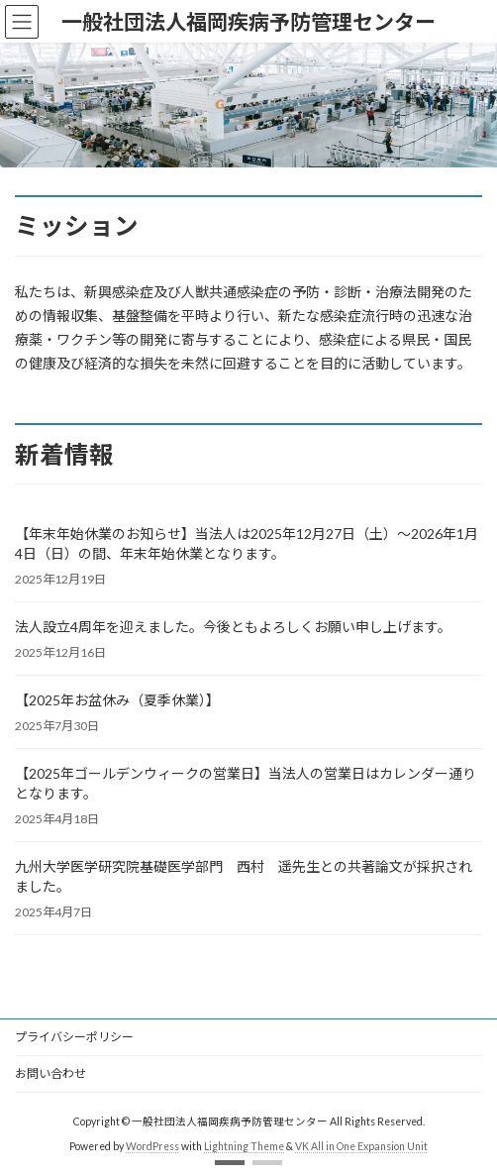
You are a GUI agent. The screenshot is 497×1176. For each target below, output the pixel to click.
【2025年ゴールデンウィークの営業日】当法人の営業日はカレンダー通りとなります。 (245, 783)
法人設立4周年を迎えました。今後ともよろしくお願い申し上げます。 (233, 626)
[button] (230, 1162)
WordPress (152, 1146)
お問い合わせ (50, 1073)
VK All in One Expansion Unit (361, 1146)
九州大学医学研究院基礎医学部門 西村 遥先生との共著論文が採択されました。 (243, 876)
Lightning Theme (244, 1146)
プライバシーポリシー (74, 1036)
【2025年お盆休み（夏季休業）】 (117, 700)
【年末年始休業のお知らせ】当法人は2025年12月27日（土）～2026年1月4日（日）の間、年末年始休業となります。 (246, 543)
